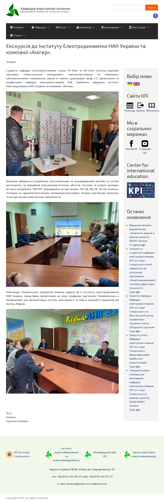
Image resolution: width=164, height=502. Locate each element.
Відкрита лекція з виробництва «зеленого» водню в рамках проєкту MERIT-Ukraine (141, 233)
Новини (11, 417)
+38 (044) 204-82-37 (69, 476)
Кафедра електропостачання (45, 8)
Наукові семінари (17, 421)
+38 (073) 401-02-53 (101, 476)
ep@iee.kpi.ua (99, 483)
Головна (11, 61)
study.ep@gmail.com (78, 483)
